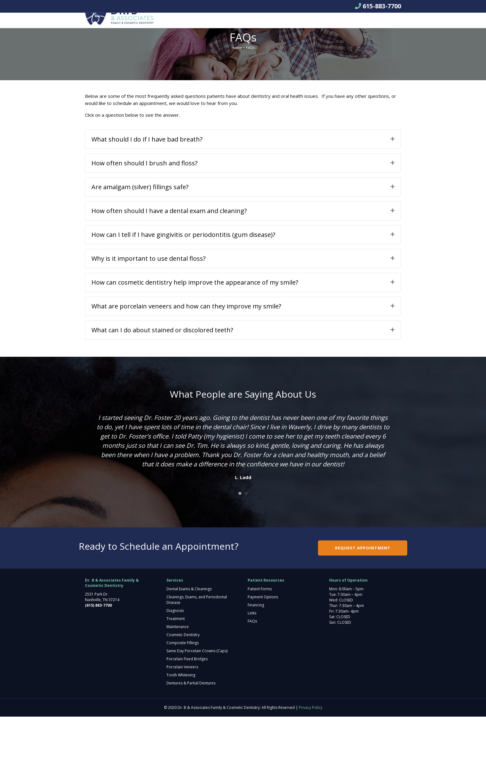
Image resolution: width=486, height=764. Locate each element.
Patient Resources (254, 23)
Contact (294, 23)
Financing (256, 652)
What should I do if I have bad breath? (146, 186)
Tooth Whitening (180, 722)
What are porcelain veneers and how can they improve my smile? (186, 353)
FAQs (252, 668)
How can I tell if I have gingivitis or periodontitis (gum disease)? (183, 282)
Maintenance (177, 674)
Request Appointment (341, 24)
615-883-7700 (382, 6)
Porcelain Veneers (182, 714)
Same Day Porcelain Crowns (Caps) (197, 698)
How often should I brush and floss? (144, 210)
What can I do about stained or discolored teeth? (162, 377)
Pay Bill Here (186, 39)
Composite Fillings (182, 690)
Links (252, 660)
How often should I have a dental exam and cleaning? (169, 258)
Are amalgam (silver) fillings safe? (139, 234)
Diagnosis (175, 658)
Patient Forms (260, 636)
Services (213, 23)
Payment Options (263, 644)
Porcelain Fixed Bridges (187, 706)
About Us (182, 23)
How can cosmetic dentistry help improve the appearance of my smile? (194, 329)
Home (237, 95)
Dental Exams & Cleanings (189, 636)
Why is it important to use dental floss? (148, 306)
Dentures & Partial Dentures (190, 730)
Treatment (175, 666)
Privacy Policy (310, 754)
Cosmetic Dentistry (183, 682)
